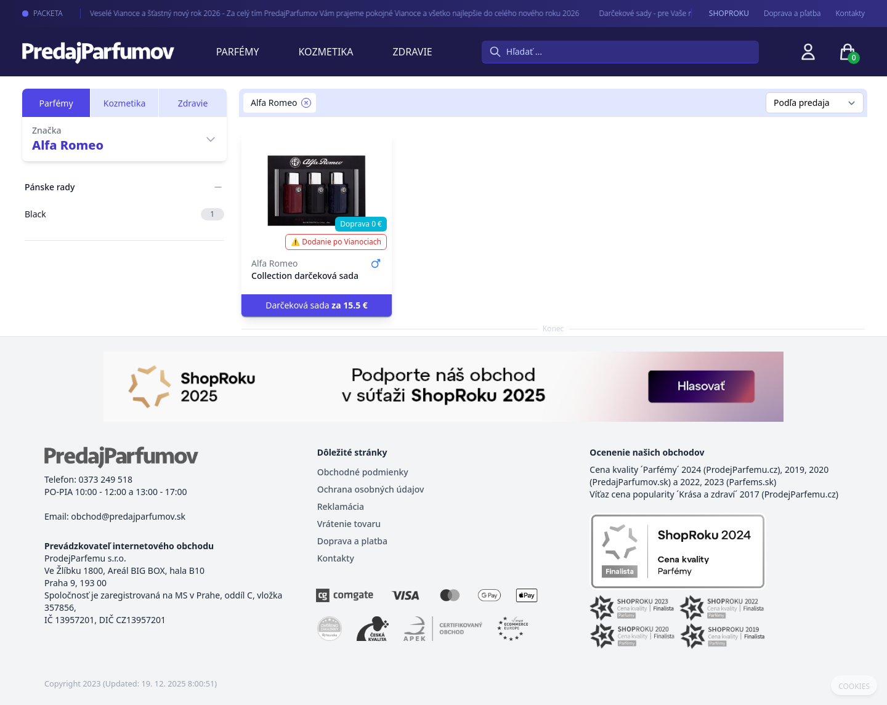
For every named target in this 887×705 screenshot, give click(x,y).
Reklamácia (340, 506)
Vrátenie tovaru (349, 524)
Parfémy (237, 51)
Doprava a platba (352, 541)
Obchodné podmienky (362, 472)
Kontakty (850, 13)
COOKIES (854, 686)
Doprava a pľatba (792, 13)
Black (124, 214)
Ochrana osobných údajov (370, 489)
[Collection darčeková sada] (316, 191)
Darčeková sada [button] (316, 305)
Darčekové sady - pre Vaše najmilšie (645, 13)
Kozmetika (326, 51)
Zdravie (412, 51)
